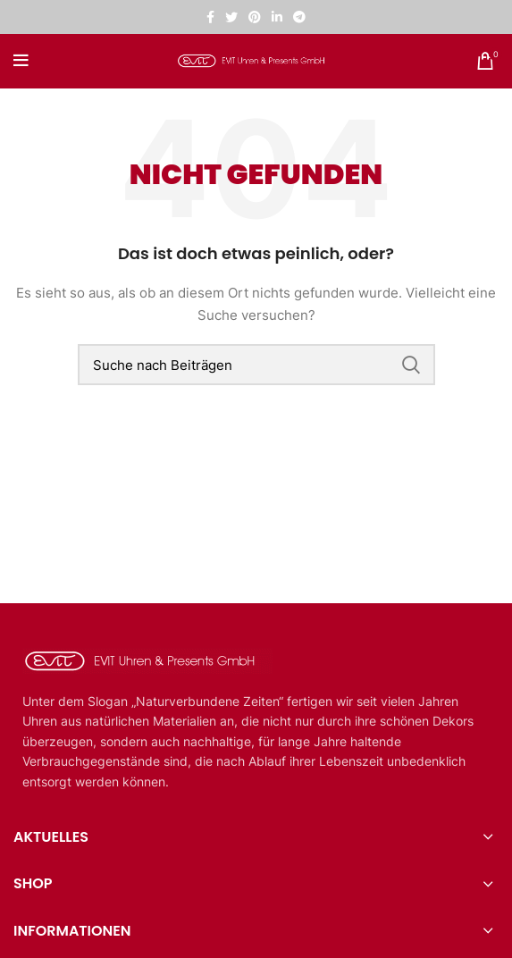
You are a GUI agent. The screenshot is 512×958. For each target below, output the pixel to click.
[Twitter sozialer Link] (231, 17)
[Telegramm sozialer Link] (299, 17)
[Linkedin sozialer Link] (277, 17)
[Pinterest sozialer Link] (254, 17)
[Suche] (256, 364)
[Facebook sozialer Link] (210, 17)
